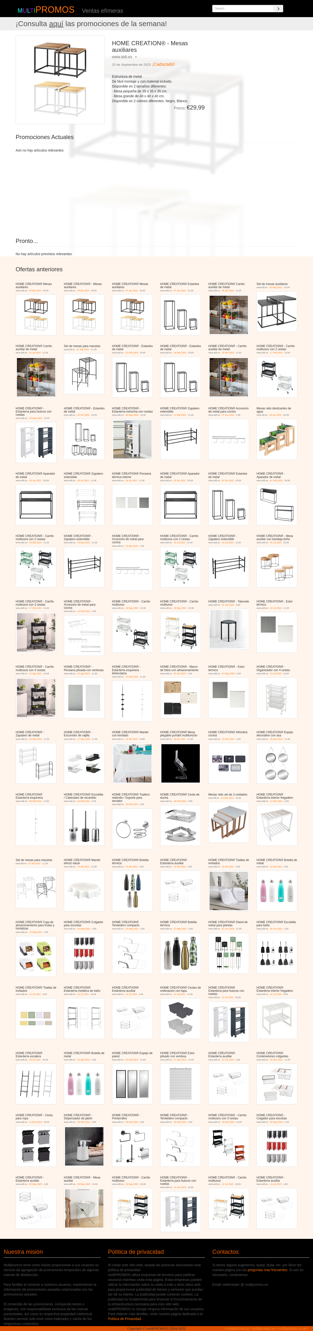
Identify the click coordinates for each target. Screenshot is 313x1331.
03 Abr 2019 (132, 739)
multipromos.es (263, 1329)
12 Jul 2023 (228, 1184)
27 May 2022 (180, 928)
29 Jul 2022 (83, 480)
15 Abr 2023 (228, 352)
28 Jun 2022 (35, 480)
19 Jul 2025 (276, 673)
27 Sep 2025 (84, 739)
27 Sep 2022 (180, 1059)
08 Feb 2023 (84, 1122)
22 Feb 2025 (132, 677)
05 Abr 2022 (228, 290)
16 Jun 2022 (275, 415)
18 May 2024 (132, 608)
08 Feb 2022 (35, 801)
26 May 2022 (275, 287)
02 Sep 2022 (132, 1059)
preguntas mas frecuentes (267, 1270)
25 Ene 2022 (276, 739)
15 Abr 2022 (83, 866)
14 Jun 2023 (180, 1187)
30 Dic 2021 (180, 739)
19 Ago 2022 (84, 1059)
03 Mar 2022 (227, 798)
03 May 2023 (276, 1122)
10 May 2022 (84, 928)
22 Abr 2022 (276, 866)
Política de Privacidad (124, 1319)
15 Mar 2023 (132, 546)
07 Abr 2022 (35, 863)
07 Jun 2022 (132, 290)
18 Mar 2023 (180, 352)
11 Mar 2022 (180, 415)
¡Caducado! (163, 64)
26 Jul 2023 (276, 542)
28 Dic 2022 (83, 290)
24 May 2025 (228, 673)
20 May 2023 (35, 1184)
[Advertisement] (252, 69)
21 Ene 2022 (228, 739)
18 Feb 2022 (84, 801)
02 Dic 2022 (35, 290)
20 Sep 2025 (35, 739)
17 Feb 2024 (276, 352)
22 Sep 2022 (83, 349)
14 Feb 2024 (84, 611)
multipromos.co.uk (292, 1329)
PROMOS (55, 10)
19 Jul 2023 (179, 542)
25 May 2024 (35, 418)
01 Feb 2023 (132, 352)
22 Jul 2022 (35, 352)
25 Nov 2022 (276, 1059)
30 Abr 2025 (180, 673)
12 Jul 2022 (35, 994)
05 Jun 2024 (228, 605)
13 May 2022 (35, 932)
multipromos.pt (238, 1329)
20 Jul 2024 (276, 608)
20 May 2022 (132, 928)
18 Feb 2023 (35, 542)
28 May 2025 (132, 415)
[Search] (278, 8)
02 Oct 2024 (83, 415)
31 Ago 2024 (35, 673)
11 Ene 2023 (35, 1122)
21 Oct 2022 (228, 1059)
